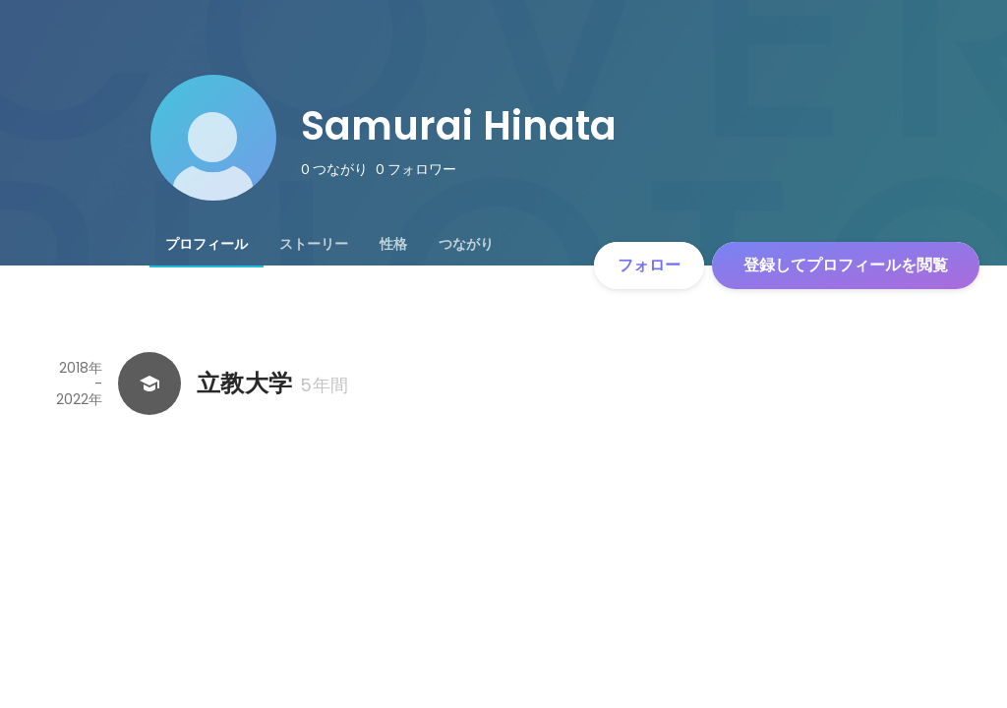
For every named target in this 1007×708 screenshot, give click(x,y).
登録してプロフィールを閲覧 (845, 265)
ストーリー (313, 244)
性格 (393, 244)
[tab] (206, 243)
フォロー (649, 265)
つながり (466, 244)
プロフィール (206, 244)
